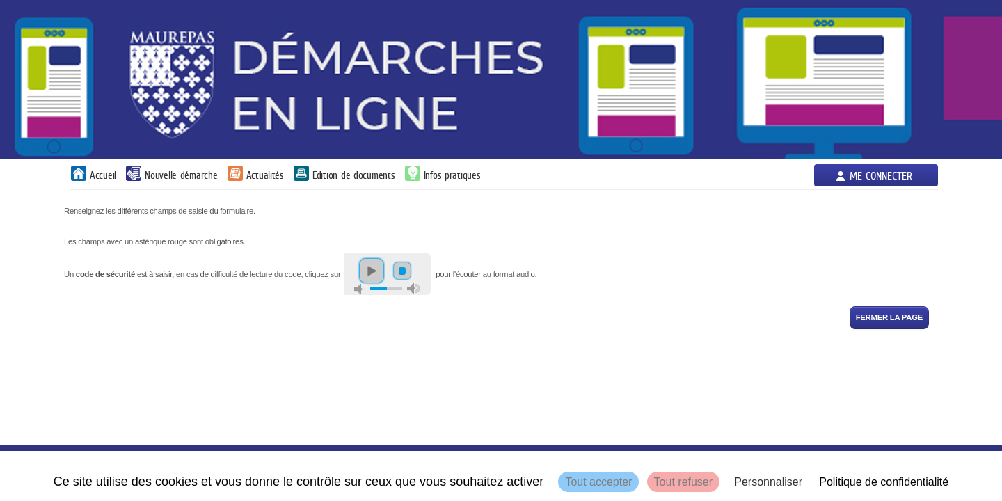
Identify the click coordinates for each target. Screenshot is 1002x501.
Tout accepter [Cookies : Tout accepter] (598, 482)
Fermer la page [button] (889, 317)
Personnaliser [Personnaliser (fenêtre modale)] (768, 482)
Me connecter (881, 176)
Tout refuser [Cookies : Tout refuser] (683, 482)
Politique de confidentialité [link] (883, 482)
